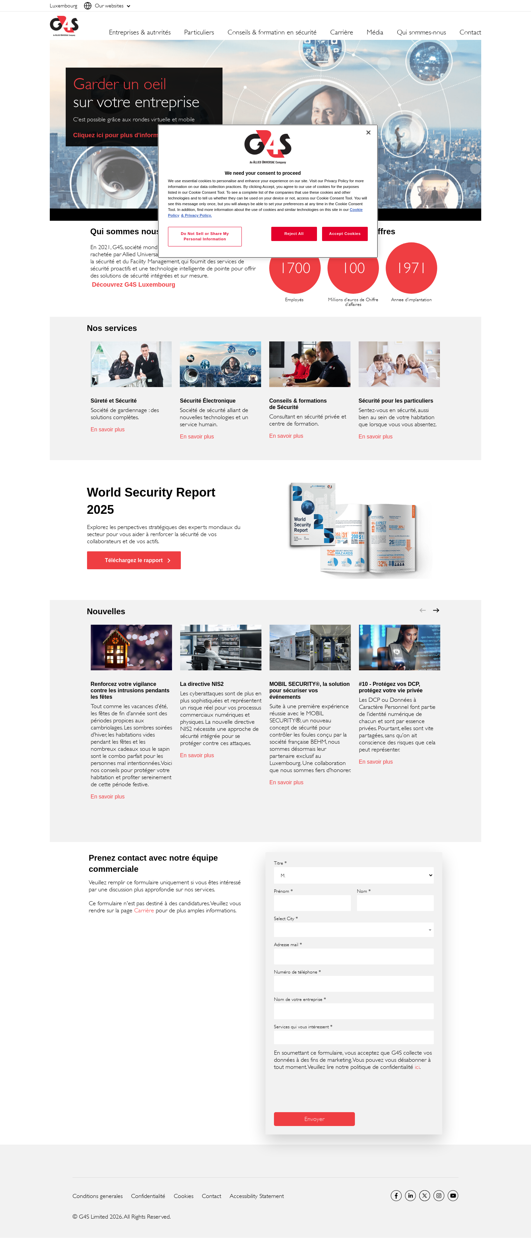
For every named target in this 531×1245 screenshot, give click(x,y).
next (436, 610)
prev (423, 610)
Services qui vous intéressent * (303, 1026)
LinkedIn (410, 1195)
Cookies (183, 1196)
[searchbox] (280, 1037)
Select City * (286, 918)
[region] (268, 191)
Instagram (438, 1195)
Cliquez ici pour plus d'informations (124, 135)
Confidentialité (148, 1196)
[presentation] (325, 1090)
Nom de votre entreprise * (300, 999)
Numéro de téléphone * (297, 971)
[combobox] (354, 930)
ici (417, 1066)
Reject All (294, 234)
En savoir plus (108, 429)
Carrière (144, 910)
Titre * (280, 863)
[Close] (368, 132)
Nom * (364, 891)
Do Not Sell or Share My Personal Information (205, 236)
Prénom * (283, 891)
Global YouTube (453, 1195)
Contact (470, 32)
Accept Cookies (345, 234)
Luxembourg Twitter (424, 1195)
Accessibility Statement (257, 1196)
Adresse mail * (288, 944)
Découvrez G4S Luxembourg (133, 284)
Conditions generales (97, 1196)
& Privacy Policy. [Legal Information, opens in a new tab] (196, 215)
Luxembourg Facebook (396, 1195)
